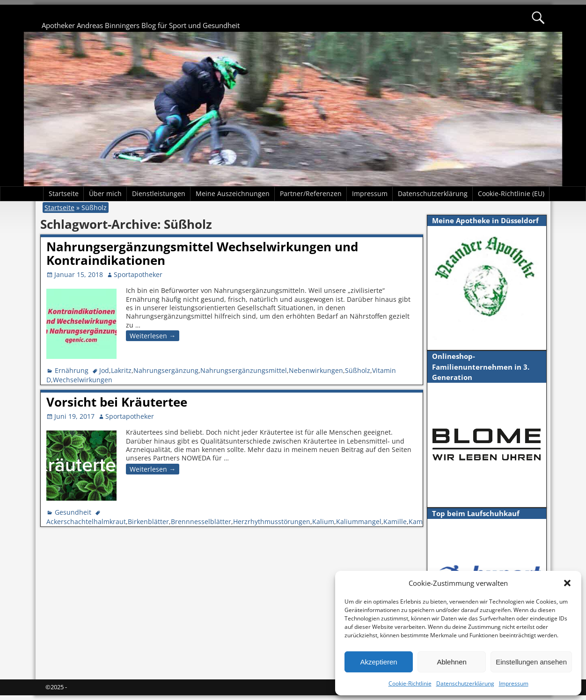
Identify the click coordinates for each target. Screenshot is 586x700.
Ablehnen (451, 662)
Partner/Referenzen (311, 193)
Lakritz (121, 370)
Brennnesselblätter (201, 521)
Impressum (513, 683)
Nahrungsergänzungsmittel (243, 370)
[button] (567, 583)
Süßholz (357, 370)
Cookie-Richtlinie (410, 683)
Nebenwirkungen (316, 370)
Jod (104, 370)
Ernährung (71, 370)
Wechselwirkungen (82, 379)
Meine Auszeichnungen (233, 193)
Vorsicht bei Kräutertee (116, 402)
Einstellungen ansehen (531, 662)
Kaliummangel (358, 521)
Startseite (64, 193)
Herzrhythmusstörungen (271, 521)
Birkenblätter (148, 521)
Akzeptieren (378, 662)
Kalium (323, 521)
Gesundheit (73, 512)
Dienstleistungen (158, 193)
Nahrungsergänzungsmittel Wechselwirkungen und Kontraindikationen (202, 253)
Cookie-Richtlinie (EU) (511, 193)
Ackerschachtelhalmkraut (86, 521)
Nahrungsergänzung (165, 370)
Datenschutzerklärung (465, 683)
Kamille (395, 521)
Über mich (105, 193)
